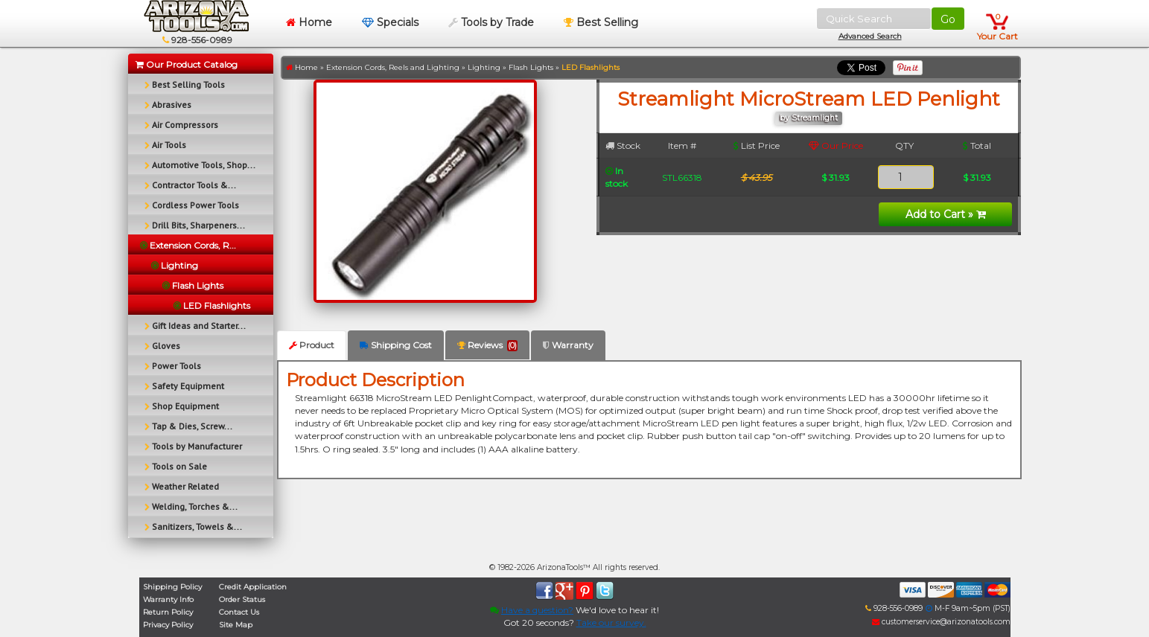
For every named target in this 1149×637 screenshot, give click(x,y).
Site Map (235, 625)
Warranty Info (168, 599)
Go (947, 19)
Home (309, 22)
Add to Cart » (945, 214)
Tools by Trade (491, 22)
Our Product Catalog (187, 64)
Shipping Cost (396, 344)
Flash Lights (531, 67)
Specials (390, 22)
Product (311, 344)
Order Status (242, 599)
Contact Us (239, 612)
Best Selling (601, 22)
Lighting (484, 67)
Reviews (487, 345)
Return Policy (168, 612)
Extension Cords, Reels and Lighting (392, 67)
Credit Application (253, 587)
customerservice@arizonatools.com (941, 622)
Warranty (568, 344)
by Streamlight (809, 118)
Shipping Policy (172, 587)
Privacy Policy (168, 625)
